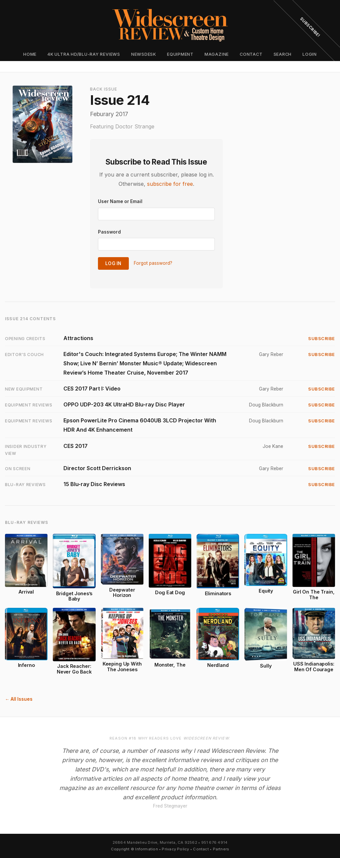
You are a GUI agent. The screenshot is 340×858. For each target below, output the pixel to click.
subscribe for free (170, 183)
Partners (221, 849)
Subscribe (321, 338)
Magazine (217, 54)
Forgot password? (153, 263)
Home (30, 54)
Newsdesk (143, 54)
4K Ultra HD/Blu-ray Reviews (83, 54)
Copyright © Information (134, 849)
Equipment (180, 54)
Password (109, 232)
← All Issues (19, 699)
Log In (113, 263)
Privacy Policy (175, 849)
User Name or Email (120, 201)
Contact (251, 54)
